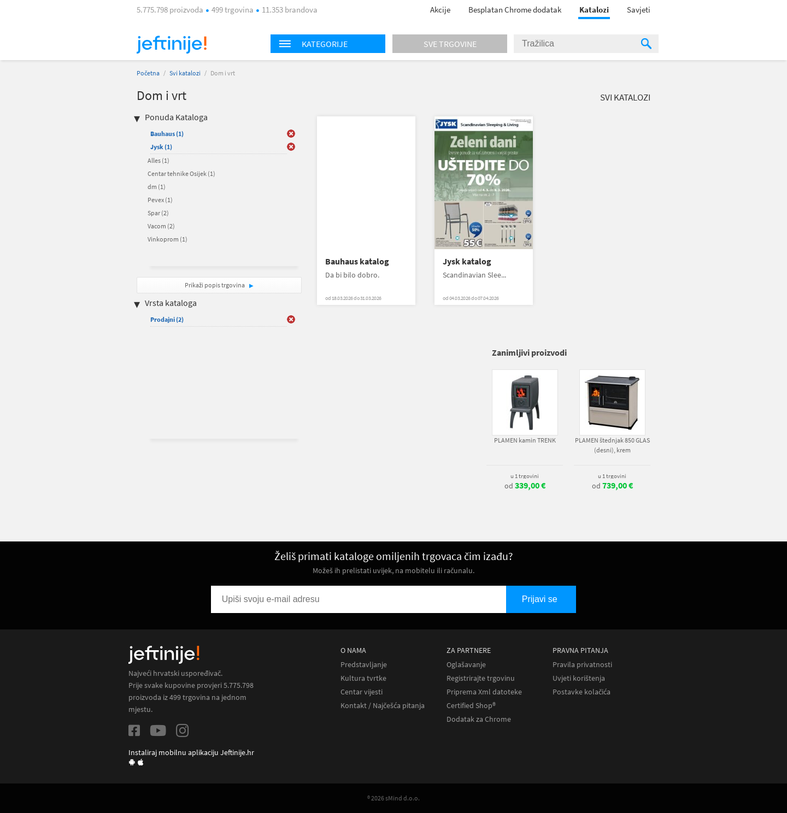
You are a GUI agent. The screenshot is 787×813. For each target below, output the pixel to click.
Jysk (161, 147)
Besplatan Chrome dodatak (514, 9)
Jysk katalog (467, 261)
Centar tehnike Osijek (181, 173)
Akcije (440, 9)
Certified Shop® (471, 705)
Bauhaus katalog (357, 261)
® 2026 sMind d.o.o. (393, 798)
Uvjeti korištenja (579, 678)
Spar (158, 213)
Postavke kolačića (581, 692)
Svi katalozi (185, 73)
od (524, 486)
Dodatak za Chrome (479, 719)
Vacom (161, 226)
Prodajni (167, 319)
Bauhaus (167, 133)
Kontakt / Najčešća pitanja (382, 705)
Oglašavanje (466, 664)
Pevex (160, 200)
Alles (158, 160)
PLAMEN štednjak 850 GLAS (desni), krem (612, 445)
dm (157, 186)
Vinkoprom (167, 239)
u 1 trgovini (524, 476)
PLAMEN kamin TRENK (525, 440)
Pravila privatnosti (582, 664)
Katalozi (594, 9)
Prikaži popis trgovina (215, 285)
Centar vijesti (361, 692)
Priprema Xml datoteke (484, 692)
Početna (148, 73)
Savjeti (638, 9)
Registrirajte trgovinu (481, 678)
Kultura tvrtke (363, 678)
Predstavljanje (363, 664)
